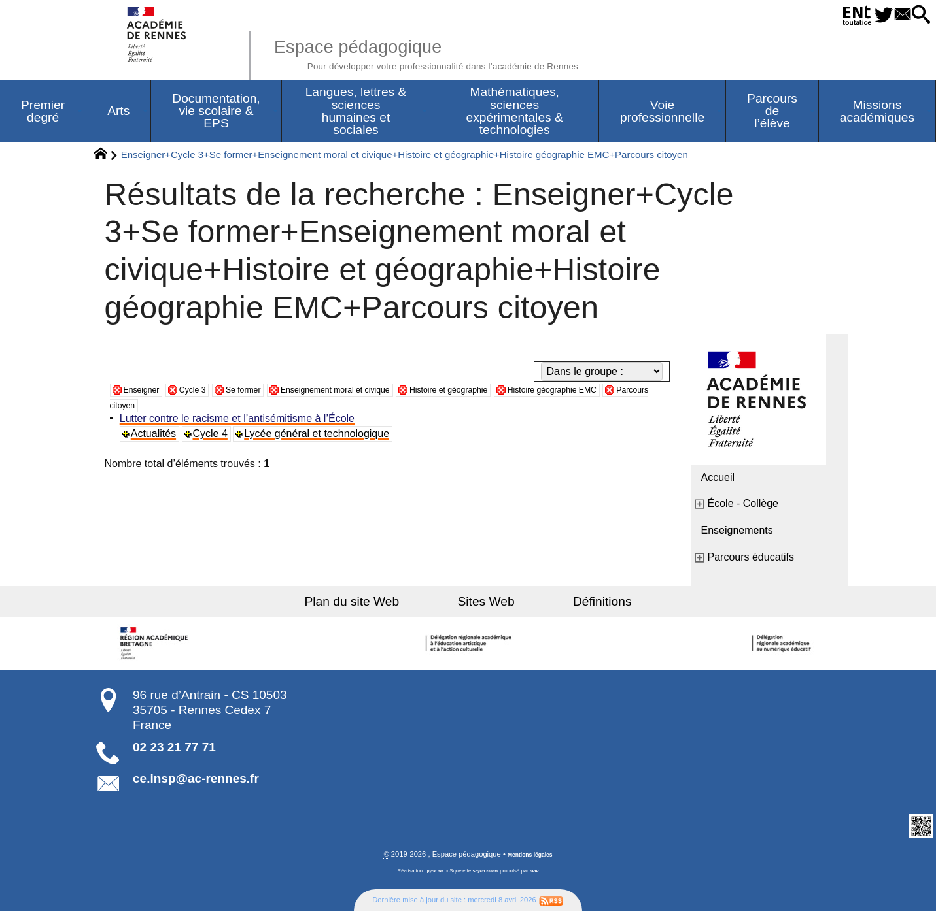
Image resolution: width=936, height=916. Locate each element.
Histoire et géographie (525, 393)
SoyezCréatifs (487, 876)
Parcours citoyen (247, 408)
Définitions (572, 605)
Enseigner (147, 393)
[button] (917, 15)
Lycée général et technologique (321, 437)
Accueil (718, 481)
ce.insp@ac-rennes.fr (196, 782)
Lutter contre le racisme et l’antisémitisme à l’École (240, 422)
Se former (268, 393)
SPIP (541, 876)
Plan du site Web (381, 605)
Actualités (156, 437)
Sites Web (486, 605)
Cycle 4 (213, 437)
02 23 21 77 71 (174, 751)
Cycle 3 (207, 393)
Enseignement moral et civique (383, 393)
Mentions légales (529, 859)
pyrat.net (430, 876)
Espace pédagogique (473, 52)
